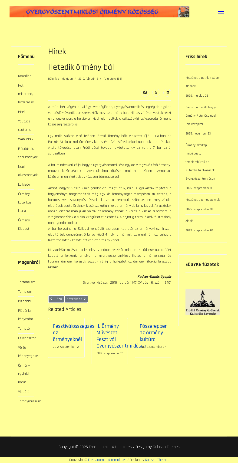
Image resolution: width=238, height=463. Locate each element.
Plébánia (24, 301)
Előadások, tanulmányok (26, 153)
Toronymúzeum (26, 401)
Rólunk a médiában (60, 79)
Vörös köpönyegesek (26, 351)
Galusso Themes (166, 447)
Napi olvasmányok (26, 170)
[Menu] (221, 11)
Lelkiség (24, 184)
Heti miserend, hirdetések (26, 94)
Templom (25, 291)
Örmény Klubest (24, 224)
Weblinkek (25, 139)
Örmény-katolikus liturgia (24, 202)
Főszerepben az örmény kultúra (154, 333)
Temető (24, 328)
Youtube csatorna (24, 125)
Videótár (24, 391)
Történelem (26, 282)
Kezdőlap (24, 76)
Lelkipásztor (26, 338)
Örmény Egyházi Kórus (24, 374)
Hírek (22, 111)
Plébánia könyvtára (25, 315)
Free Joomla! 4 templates (110, 447)
